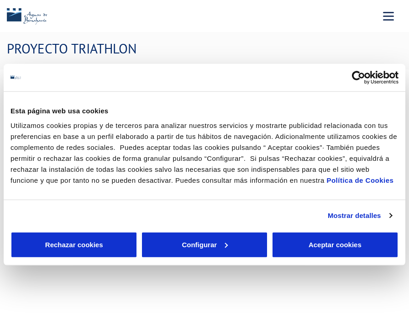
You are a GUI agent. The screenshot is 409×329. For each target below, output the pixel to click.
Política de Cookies (359, 180)
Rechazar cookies (74, 244)
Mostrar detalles (354, 215)
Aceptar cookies (335, 244)
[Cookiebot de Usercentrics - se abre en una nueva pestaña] (359, 78)
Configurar (205, 244)
